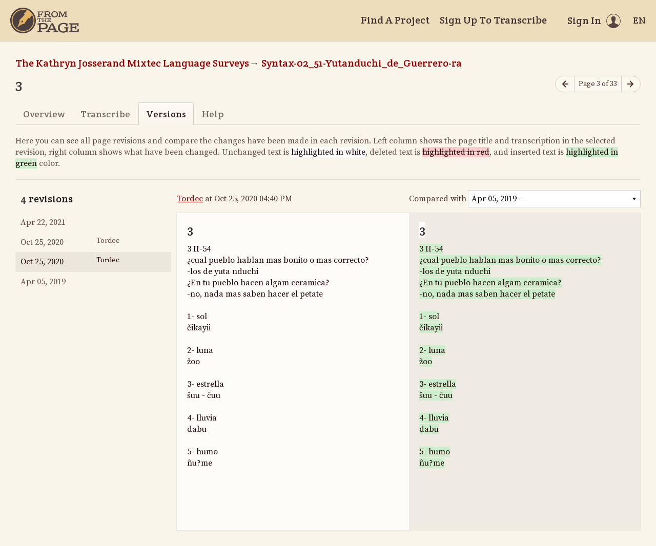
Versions (166, 114)
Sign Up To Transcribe (493, 20)
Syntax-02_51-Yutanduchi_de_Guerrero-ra (361, 63)
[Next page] (631, 84)
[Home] (44, 20)
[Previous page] (565, 84)
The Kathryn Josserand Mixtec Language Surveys (132, 63)
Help (213, 114)
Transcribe (105, 114)
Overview (44, 114)
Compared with (437, 199)
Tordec (190, 199)
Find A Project (395, 20)
